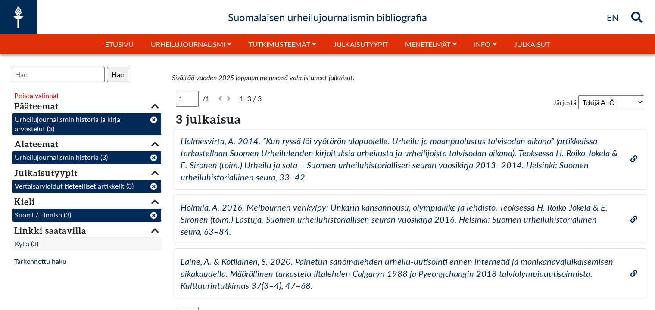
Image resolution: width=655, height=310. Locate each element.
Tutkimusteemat (279, 44)
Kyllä (22, 243)
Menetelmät (427, 44)
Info (482, 44)
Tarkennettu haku (40, 261)
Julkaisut (532, 44)
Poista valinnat (36, 95)
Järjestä (565, 102)
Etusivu (119, 44)
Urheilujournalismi (188, 44)
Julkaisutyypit (361, 44)
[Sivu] (187, 98)
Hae (118, 74)
